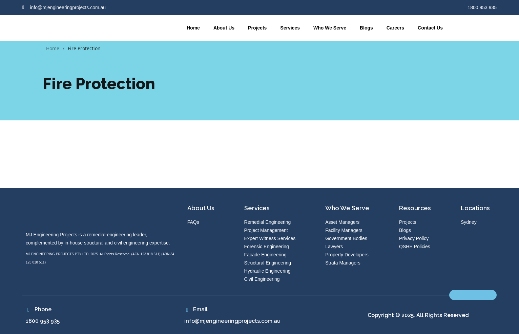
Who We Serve (329, 28)
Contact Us (430, 28)
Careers (395, 28)
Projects (257, 28)
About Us (223, 28)
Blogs (366, 28)
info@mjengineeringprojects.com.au (232, 321)
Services (290, 28)
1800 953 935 (43, 321)
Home (193, 28)
